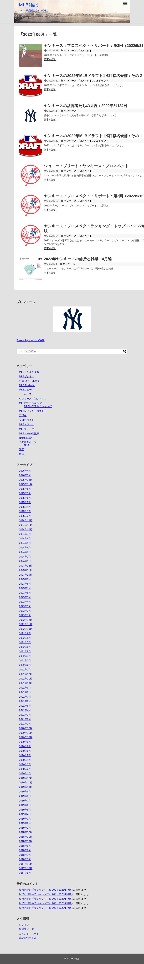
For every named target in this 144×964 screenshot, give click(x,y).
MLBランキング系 (29, 372)
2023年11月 (25, 570)
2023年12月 (25, 565)
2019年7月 (25, 800)
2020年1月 (25, 773)
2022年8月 (25, 638)
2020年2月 (25, 769)
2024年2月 (25, 556)
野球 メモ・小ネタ (29, 381)
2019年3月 (25, 818)
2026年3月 (25, 475)
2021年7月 (25, 696)
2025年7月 (25, 493)
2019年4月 (25, 814)
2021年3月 (25, 714)
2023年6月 (25, 592)
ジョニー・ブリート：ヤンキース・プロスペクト (86, 166)
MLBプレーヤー (28, 429)
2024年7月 (25, 534)
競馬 (21, 454)
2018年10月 (25, 841)
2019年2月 (25, 823)
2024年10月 (25, 529)
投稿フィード (26, 929)
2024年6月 (25, 538)
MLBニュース (26, 389)
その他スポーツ (28, 442)
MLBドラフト (101, 80)
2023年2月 (25, 611)
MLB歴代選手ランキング (38, 406)
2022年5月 (25, 651)
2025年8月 (25, 489)
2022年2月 (25, 665)
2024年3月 (25, 552)
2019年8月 (25, 796)
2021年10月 (25, 683)
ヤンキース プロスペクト (78, 50)
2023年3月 (25, 606)
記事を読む (50, 59)
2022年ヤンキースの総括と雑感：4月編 (78, 259)
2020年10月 (25, 737)
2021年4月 (25, 710)
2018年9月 (25, 845)
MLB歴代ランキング (30, 403)
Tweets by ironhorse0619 (31, 340)
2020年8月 (25, 746)
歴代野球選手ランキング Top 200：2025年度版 (45, 889)
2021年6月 (25, 701)
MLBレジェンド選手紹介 (33, 411)
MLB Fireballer (27, 385)
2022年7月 (25, 642)
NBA (26, 445)
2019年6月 (25, 805)
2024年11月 (25, 525)
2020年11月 (25, 733)
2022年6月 (25, 647)
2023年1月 (25, 615)
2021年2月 (25, 719)
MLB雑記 (28, 4)
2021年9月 (25, 687)
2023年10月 (25, 574)
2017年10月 (25, 868)
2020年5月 (25, 755)
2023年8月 (25, 583)
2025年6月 (25, 498)
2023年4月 (25, 601)
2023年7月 (25, 588)
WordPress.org (27, 938)
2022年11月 (25, 624)
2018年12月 (25, 832)
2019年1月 (25, 827)
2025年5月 (25, 502)
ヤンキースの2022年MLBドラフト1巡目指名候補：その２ (93, 76)
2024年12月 (25, 520)
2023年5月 (25, 597)
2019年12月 (25, 778)
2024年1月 (25, 561)
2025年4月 (25, 507)
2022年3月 (25, 660)
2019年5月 (25, 809)
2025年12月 (25, 479)
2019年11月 (25, 782)
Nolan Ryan (25, 438)
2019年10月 (25, 787)
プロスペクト (26, 420)
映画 (21, 449)
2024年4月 (25, 547)
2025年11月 (25, 484)
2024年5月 (25, 543)
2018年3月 (25, 859)
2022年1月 (25, 669)
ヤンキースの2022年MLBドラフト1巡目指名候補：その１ (93, 136)
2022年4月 (25, 656)
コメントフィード (29, 933)
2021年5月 (25, 705)
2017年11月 (25, 864)
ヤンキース (70, 110)
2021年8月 (25, 692)
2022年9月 (25, 633)
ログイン (24, 924)
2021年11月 (25, 678)
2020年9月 (25, 742)
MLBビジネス (26, 376)
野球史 (23, 415)
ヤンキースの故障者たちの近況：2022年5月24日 (85, 106)
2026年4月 (25, 470)
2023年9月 (25, 579)
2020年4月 (25, 760)
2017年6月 (25, 873)
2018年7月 (25, 855)
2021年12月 (25, 674)
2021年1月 (25, 723)
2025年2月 (25, 516)
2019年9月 (25, 791)
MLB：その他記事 (29, 433)
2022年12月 (25, 620)
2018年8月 (25, 850)
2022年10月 (25, 629)
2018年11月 (25, 836)
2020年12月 (25, 728)
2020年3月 (25, 764)
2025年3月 (25, 511)
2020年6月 (25, 751)
